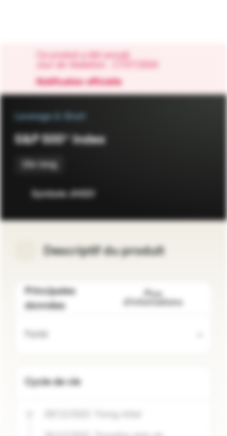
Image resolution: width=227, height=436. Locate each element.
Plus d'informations (162, 298)
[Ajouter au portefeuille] (200, 194)
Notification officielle (85, 82)
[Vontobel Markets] (48, 22)
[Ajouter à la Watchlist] (176, 194)
